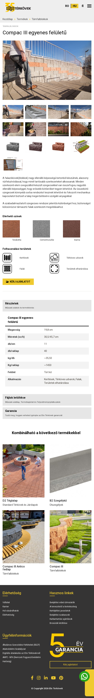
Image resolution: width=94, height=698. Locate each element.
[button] (89, 6)
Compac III (56, 566)
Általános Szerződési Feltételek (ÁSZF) (21, 645)
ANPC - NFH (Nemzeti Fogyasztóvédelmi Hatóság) (22, 659)
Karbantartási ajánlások (61, 619)
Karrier (6, 606)
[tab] (47, 400)
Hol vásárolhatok (11, 611)
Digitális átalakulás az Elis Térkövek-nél (21, 653)
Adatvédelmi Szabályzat (14, 649)
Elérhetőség (8, 615)
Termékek (22, 19)
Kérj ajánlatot (18, 281)
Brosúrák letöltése (58, 623)
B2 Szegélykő (58, 500)
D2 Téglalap (10, 500)
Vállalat (6, 602)
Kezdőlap (8, 19)
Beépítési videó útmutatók (62, 602)
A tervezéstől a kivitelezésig (63, 606)
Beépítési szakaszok (60, 615)
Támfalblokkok (40, 19)
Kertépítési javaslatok (60, 611)
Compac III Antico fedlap (14, 568)
